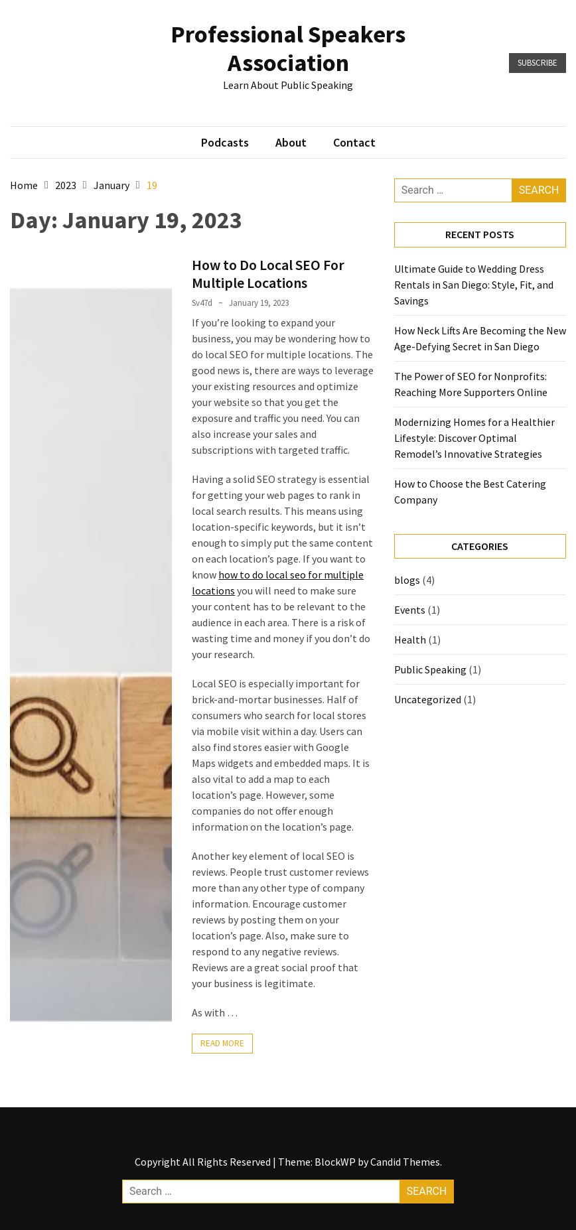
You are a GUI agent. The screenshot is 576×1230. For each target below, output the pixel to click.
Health (410, 639)
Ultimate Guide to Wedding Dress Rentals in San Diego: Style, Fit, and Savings (473, 284)
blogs (407, 579)
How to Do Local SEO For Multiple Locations (268, 273)
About (291, 142)
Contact (354, 142)
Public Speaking (430, 669)
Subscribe (537, 62)
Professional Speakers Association (288, 48)
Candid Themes (405, 1161)
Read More (222, 1043)
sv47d (202, 302)
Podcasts (225, 142)
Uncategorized (427, 699)
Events (409, 609)
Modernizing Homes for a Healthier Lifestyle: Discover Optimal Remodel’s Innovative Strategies (474, 437)
